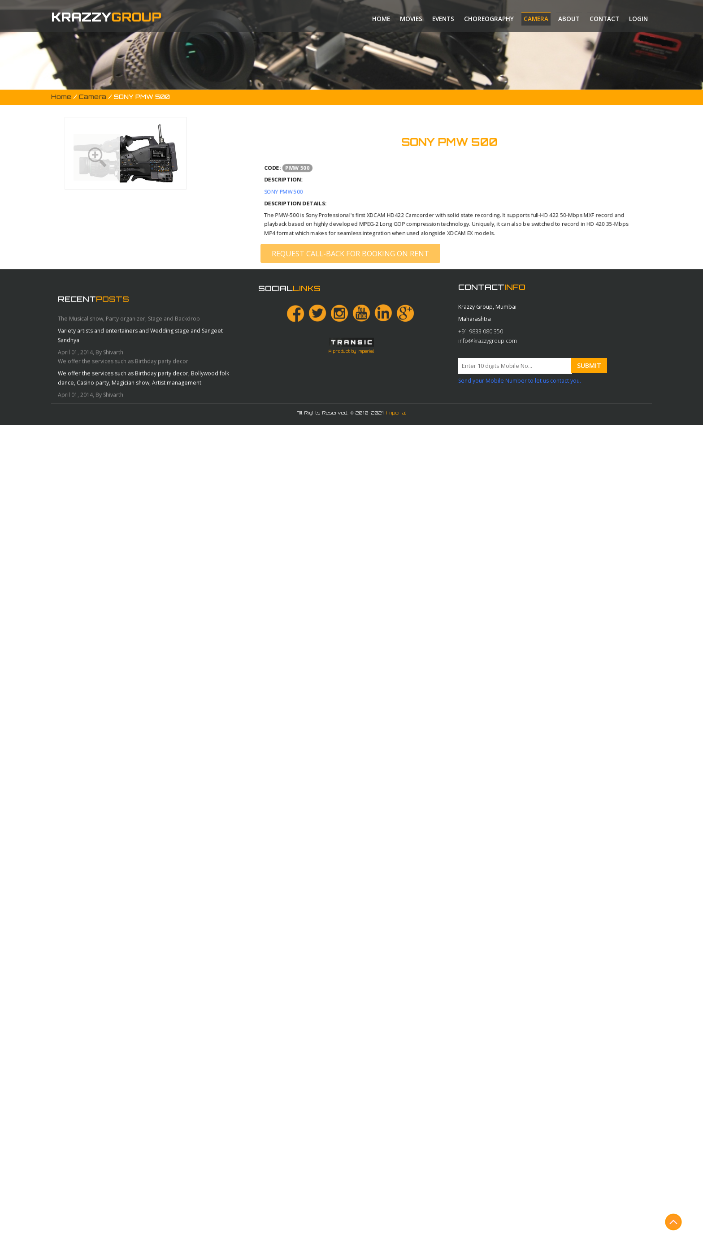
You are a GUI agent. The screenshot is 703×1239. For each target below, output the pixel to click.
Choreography (489, 19)
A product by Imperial (351, 512)
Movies (411, 19)
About (569, 19)
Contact (604, 19)
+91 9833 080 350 (480, 424)
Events (443, 19)
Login (638, 19)
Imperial (396, 412)
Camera (536, 19)
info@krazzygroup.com (487, 434)
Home (381, 19)
